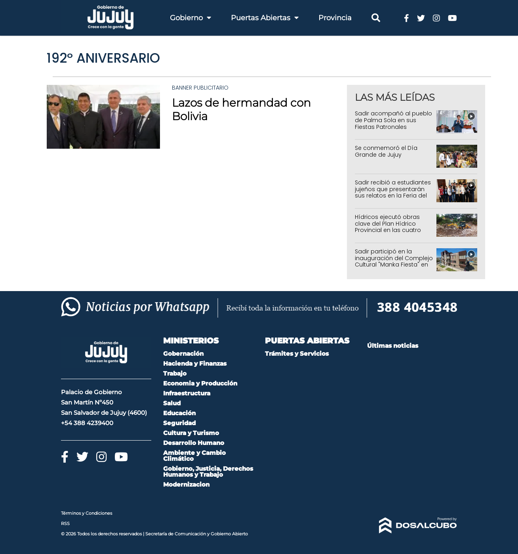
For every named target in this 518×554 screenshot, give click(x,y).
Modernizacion (186, 484)
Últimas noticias (392, 345)
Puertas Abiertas (265, 17)
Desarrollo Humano (193, 443)
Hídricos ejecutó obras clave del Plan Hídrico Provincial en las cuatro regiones (388, 227)
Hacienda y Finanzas (195, 363)
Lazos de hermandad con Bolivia (241, 109)
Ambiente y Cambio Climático (194, 455)
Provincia (335, 17)
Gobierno (190, 17)
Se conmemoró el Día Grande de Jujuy (386, 151)
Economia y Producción (200, 383)
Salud (172, 403)
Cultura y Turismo (191, 433)
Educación (179, 413)
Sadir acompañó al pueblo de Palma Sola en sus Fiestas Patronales (393, 120)
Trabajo (175, 373)
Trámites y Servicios (297, 353)
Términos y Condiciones (86, 513)
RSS (65, 523)
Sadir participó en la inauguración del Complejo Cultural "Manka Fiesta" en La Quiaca (394, 261)
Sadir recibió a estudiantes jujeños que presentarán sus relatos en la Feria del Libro (393, 192)
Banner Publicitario (200, 88)
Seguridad (179, 423)
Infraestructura (186, 393)
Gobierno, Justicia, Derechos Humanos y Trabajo (208, 471)
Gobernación (183, 353)
